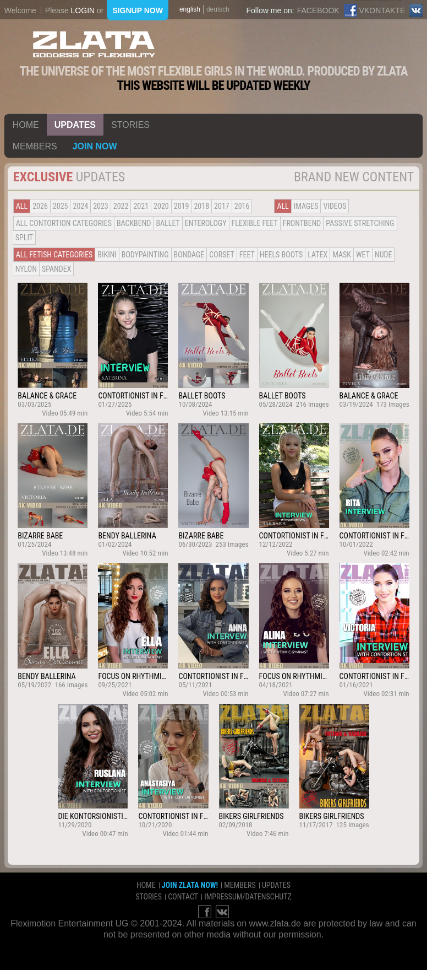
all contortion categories (64, 223)
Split (24, 237)
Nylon (26, 269)
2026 (40, 206)
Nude (383, 254)
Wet (363, 254)
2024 (80, 206)
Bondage (189, 254)
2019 (181, 206)
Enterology (206, 223)
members (35, 146)
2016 (242, 206)
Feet (247, 254)
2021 (141, 206)
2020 (161, 206)
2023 (100, 206)
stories (130, 125)
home (26, 125)
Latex (317, 254)
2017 (221, 206)
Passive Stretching (360, 223)
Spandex (57, 269)
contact (183, 896)
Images (306, 206)
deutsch (217, 9)
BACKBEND (134, 223)
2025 (60, 206)
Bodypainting (145, 254)
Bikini (106, 254)
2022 (121, 206)
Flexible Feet (255, 223)
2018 (201, 206)
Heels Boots (281, 254)
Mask (341, 254)
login (83, 10)
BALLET (167, 223)
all (22, 206)
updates (75, 125)
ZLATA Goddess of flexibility (94, 44)
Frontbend (302, 223)
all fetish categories (54, 254)
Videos (334, 206)
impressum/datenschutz (248, 896)
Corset (221, 254)
